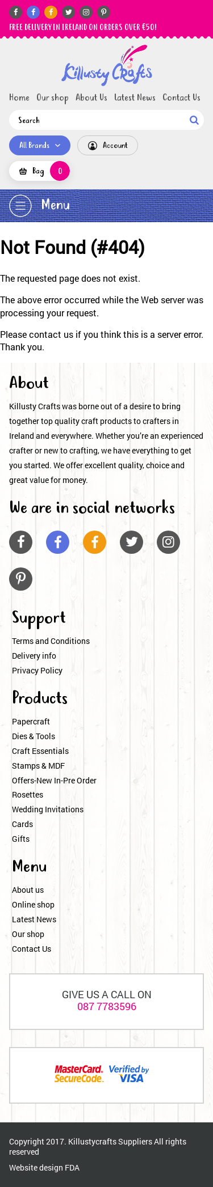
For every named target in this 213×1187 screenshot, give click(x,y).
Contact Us (181, 98)
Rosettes (27, 794)
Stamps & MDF (38, 765)
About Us (91, 98)
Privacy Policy (37, 670)
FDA (72, 1167)
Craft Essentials (40, 750)
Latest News (135, 98)
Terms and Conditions (51, 640)
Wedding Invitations (47, 809)
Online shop (33, 904)
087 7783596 (106, 1006)
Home (19, 98)
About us (28, 889)
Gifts (21, 838)
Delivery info (34, 655)
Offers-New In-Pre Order (54, 780)
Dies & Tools (33, 736)
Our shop (52, 98)
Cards (22, 824)
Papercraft (31, 721)
